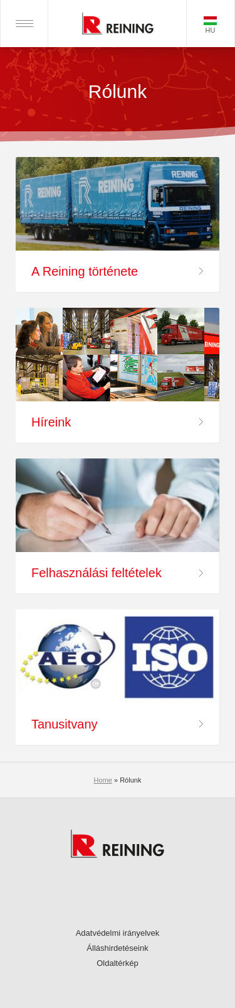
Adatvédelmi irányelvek (118, 933)
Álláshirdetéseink (117, 948)
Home (103, 780)
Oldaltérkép (117, 963)
